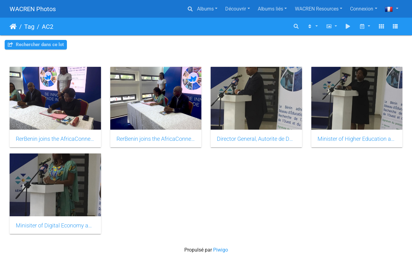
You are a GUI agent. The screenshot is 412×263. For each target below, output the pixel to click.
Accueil (13, 26)
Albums (205, 9)
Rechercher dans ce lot (36, 44)
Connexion (361, 9)
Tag (29, 26)
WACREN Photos (33, 9)
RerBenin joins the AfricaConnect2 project (55, 139)
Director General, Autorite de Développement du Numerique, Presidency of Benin (256, 139)
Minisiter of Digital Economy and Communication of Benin (55, 225)
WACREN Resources (317, 9)
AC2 (47, 26)
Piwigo (220, 250)
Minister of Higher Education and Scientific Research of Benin (357, 139)
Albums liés (270, 9)
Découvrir (235, 9)
